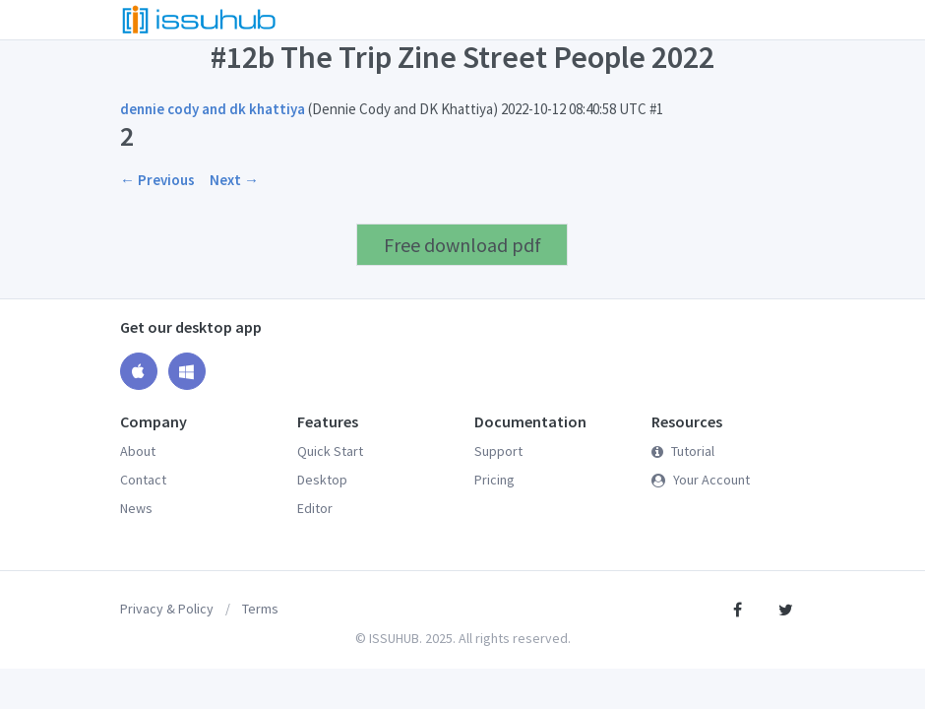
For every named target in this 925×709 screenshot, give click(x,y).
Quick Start (330, 451)
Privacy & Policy (167, 608)
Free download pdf (462, 244)
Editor (315, 508)
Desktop (322, 479)
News (136, 508)
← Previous (157, 179)
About (137, 451)
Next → (234, 179)
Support (498, 451)
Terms (260, 608)
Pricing (494, 479)
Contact (143, 479)
